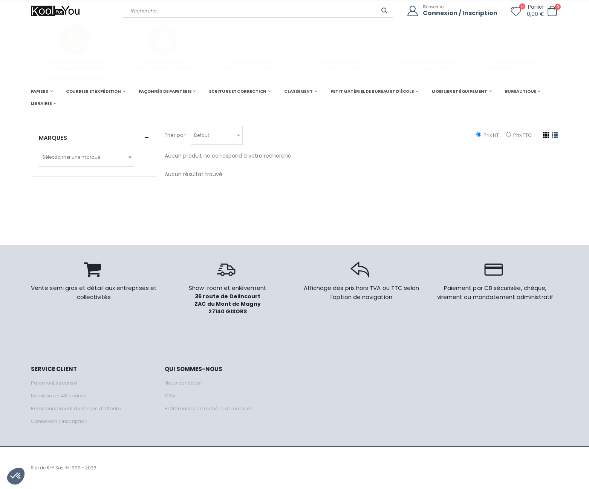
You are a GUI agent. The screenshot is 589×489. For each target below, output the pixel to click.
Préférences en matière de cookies (209, 408)
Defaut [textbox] (201, 135)
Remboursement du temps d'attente (76, 408)
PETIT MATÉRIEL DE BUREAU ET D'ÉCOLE (372, 91)
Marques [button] (53, 138)
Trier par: (176, 135)
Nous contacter (184, 382)
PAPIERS (39, 91)
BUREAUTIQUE (520, 91)
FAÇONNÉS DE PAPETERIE (165, 91)
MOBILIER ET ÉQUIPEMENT (459, 91)
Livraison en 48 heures (58, 395)
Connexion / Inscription (460, 13)
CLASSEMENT (298, 91)
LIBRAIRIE (41, 103)
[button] (552, 11)
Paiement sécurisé (54, 382)
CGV (170, 395)
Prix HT (487, 135)
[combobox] (217, 135)
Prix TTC (519, 135)
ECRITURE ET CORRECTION (238, 91)
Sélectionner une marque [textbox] (71, 157)
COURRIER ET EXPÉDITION (93, 91)
